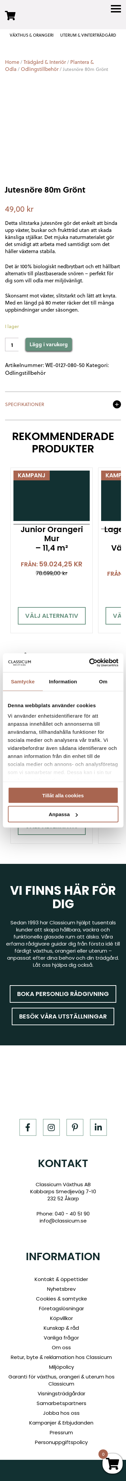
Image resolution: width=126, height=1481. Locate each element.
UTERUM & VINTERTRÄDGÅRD (88, 35)
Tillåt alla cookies (63, 795)
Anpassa (63, 814)
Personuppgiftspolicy (61, 1442)
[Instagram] (51, 1127)
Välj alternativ (51, 615)
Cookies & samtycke (61, 1298)
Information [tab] (63, 681)
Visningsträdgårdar (61, 1393)
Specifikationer (24, 405)
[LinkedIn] (98, 1127)
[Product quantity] (11, 344)
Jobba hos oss (61, 1412)
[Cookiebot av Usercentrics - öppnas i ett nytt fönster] (89, 662)
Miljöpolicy (61, 1366)
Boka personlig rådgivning (63, 994)
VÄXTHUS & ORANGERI (31, 35)
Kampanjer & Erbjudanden (61, 1422)
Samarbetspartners (61, 1403)
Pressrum (61, 1432)
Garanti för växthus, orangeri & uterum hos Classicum (61, 1380)
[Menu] (116, 9)
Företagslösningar (61, 1308)
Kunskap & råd (61, 1327)
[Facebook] (27, 1127)
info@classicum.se (63, 1220)
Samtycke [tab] (23, 681)
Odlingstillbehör (39, 69)
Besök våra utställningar (63, 1016)
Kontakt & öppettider (61, 1279)
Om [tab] (103, 681)
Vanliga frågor (61, 1337)
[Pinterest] (75, 1127)
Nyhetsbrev (61, 1288)
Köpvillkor (61, 1318)
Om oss (61, 1347)
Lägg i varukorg (49, 344)
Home (12, 62)
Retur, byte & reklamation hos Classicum (61, 1357)
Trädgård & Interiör (45, 62)
